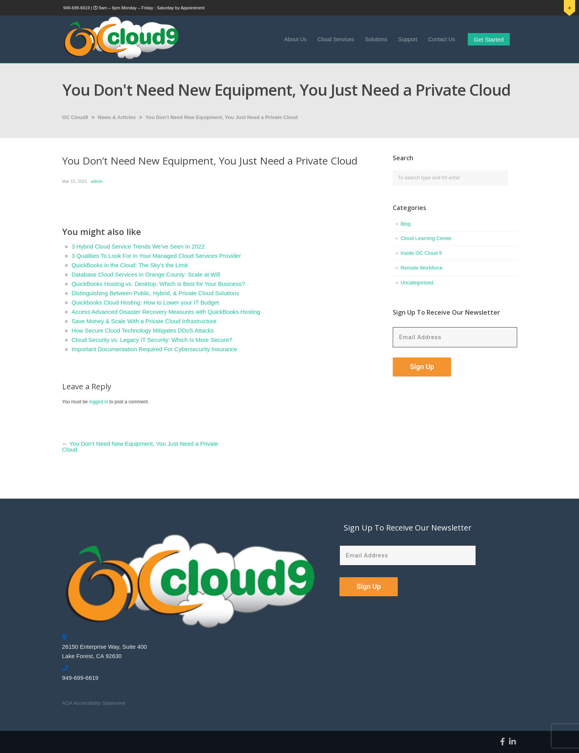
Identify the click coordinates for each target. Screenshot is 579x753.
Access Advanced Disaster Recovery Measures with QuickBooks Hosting (166, 311)
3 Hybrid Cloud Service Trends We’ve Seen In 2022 (138, 246)
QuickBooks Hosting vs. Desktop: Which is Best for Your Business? (158, 283)
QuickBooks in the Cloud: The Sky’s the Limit (130, 265)
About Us (295, 39)
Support (407, 39)
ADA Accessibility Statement (94, 703)
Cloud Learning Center (426, 238)
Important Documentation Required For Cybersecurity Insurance (154, 349)
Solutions (376, 39)
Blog (406, 224)
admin (97, 181)
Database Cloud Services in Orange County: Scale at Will (146, 274)
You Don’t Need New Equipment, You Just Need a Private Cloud (221, 117)
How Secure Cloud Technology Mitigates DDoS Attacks (143, 330)
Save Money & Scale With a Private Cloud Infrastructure (144, 321)
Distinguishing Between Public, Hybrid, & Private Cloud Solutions (155, 293)
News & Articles (117, 117)
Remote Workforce (422, 268)
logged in (98, 402)
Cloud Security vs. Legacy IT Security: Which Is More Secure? (152, 339)
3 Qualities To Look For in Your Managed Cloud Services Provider (156, 255)
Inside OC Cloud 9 (421, 253)
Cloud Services (335, 39)
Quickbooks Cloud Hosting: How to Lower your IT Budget (145, 302)
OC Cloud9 (75, 117)
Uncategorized (417, 282)
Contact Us (441, 39)
